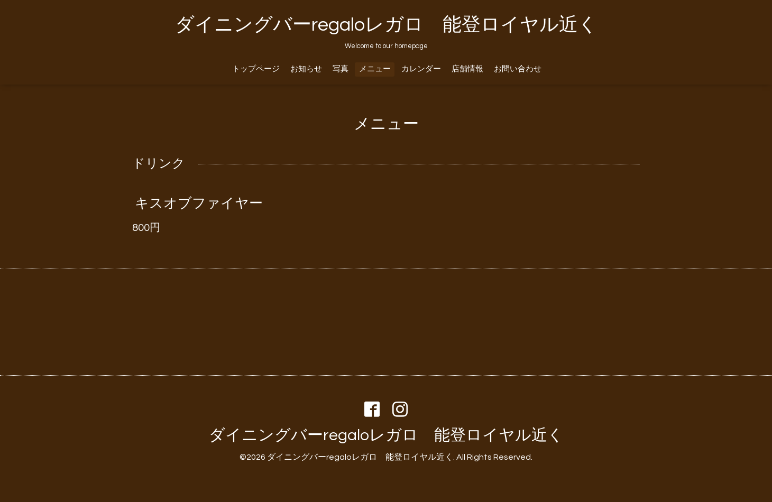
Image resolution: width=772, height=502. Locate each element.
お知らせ (306, 69)
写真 (340, 69)
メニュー (375, 69)
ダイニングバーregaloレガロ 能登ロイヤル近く (386, 25)
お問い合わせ (517, 69)
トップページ (256, 69)
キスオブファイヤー (199, 203)
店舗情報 (467, 69)
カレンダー (421, 69)
